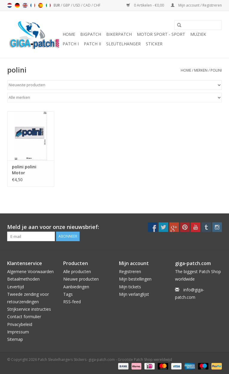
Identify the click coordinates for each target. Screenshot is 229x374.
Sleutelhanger (123, 44)
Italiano (48, 5)
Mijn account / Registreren (196, 5)
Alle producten (77, 271)
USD (77, 5)
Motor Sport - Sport (161, 34)
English (25, 5)
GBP (67, 5)
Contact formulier (24, 316)
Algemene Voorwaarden (30, 271)
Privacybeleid (19, 324)
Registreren (130, 271)
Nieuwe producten (81, 279)
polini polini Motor (24, 170)
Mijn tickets (130, 287)
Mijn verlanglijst (134, 294)
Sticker (154, 44)
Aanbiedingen (76, 287)
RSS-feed (72, 301)
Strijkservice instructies (29, 309)
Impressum (18, 332)
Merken (201, 70)
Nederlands (9, 5)
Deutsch (17, 5)
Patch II (92, 44)
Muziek (198, 34)
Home (69, 34)
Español (40, 5)
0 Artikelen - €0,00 (145, 5)
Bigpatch (90, 34)
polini (216, 70)
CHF (97, 5)
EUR (57, 5)
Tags (68, 294)
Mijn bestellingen (135, 279)
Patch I (71, 44)
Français (32, 5)
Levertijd (15, 287)
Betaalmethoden (23, 279)
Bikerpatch (119, 34)
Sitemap (15, 339)
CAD (87, 5)
